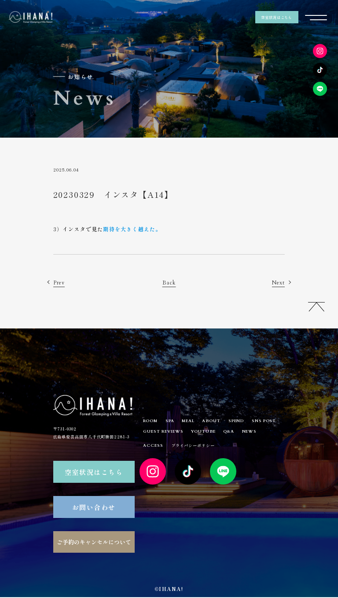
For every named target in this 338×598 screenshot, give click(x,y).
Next (277, 283)
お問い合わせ (94, 507)
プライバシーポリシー (221, 448)
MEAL (194, 422)
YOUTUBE (244, 433)
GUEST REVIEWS (200, 433)
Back (169, 283)
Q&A (272, 433)
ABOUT (220, 422)
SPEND (248, 422)
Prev (59, 283)
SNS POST (156, 433)
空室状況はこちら (276, 17)
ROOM (152, 422)
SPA (174, 422)
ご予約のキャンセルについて (94, 543)
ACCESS (178, 448)
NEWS (151, 448)
